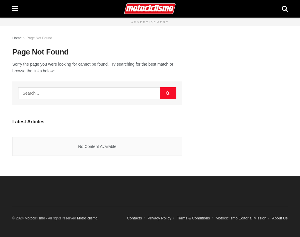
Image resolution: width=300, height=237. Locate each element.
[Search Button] (285, 9)
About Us (280, 218)
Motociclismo (35, 218)
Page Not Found (39, 38)
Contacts (134, 218)
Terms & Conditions (193, 218)
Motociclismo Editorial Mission (241, 218)
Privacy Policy (159, 218)
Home (17, 38)
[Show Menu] (15, 9)
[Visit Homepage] (150, 9)
